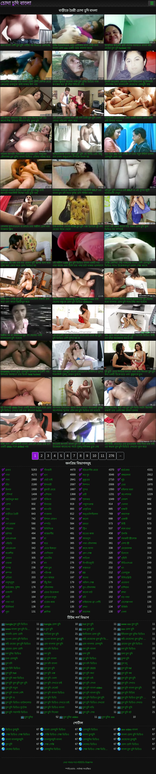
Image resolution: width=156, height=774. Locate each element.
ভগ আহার (49, 577)
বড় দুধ (86, 474)
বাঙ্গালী (8, 592)
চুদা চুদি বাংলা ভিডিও (54, 692)
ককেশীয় (9, 553)
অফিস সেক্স (88, 582)
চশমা (123, 592)
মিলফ (8, 489)
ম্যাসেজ (86, 611)
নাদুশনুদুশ (9, 582)
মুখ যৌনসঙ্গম (89, 587)
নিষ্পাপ (86, 484)
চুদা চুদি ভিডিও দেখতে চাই (56, 702)
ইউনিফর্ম (9, 606)
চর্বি (84, 597)
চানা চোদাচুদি (11, 658)
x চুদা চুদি (48, 629)
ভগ (46, 474)
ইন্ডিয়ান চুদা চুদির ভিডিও (133, 634)
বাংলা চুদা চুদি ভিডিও (131, 749)
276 (111, 456)
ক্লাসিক (47, 611)
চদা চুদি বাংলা (89, 648)
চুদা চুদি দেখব (89, 682)
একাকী (124, 518)
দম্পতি (47, 523)
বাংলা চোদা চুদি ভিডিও (132, 734)
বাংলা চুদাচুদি (89, 734)
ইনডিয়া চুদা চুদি (51, 634)
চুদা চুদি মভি (88, 707)
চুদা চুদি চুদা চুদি (128, 678)
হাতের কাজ (88, 533)
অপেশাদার (126, 494)
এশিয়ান (47, 494)
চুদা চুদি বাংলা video (92, 687)
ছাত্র (46, 543)
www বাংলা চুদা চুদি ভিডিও (18, 629)
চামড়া (85, 523)
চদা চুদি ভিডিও (128, 648)
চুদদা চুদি (125, 658)
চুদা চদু (124, 663)
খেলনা (124, 504)
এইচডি (8, 543)
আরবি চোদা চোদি (14, 634)
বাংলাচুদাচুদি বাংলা (53, 739)
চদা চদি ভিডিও (51, 648)
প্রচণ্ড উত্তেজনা (51, 592)
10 (94, 456)
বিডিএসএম (126, 562)
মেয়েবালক (126, 548)
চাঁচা (7, 484)
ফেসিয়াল (48, 553)
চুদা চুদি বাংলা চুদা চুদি (131, 687)
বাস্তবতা (86, 567)
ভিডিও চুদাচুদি (12, 729)
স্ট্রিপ (85, 528)
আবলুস (86, 538)
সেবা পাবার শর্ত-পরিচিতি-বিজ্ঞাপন (78, 762)
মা (45, 538)
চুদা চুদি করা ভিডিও (14, 678)
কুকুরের (86, 479)
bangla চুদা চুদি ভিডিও (16, 624)
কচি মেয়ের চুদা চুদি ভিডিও (18, 643)
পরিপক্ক (47, 572)
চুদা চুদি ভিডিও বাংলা (54, 707)
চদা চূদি (47, 653)
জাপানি (47, 509)
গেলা (123, 611)
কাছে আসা (88, 548)
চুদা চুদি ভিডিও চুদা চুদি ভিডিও (134, 697)
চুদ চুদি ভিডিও (89, 658)
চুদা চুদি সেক (88, 712)
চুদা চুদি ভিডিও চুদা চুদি (93, 697)
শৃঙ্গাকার (86, 499)
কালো (85, 518)
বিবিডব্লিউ (126, 577)
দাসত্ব (8, 567)
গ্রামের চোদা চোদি (14, 648)
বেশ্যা (8, 504)
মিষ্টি (123, 523)
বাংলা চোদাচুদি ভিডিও (54, 729)
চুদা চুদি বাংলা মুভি (91, 692)
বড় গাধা (125, 597)
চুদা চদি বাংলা (50, 663)
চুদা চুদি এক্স (49, 673)
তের (123, 484)
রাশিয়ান (125, 587)
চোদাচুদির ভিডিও (91, 739)
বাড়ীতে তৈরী (11, 514)
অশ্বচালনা (125, 474)
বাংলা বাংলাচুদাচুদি (14, 739)
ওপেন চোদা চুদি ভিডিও (16, 638)
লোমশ (124, 499)
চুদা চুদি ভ (10, 697)
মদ (45, 562)
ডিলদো (124, 553)
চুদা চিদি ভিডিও (12, 668)
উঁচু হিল (47, 582)
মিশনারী (48, 484)
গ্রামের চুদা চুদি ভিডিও (131, 643)
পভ (7, 518)
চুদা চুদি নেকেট (51, 687)
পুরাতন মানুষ (50, 597)
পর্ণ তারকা (10, 523)
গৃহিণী (124, 558)
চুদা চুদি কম (126, 673)
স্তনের (85, 577)
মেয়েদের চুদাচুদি (128, 739)
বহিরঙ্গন (9, 528)
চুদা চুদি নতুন (11, 687)
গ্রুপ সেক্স (87, 553)
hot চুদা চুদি (88, 624)
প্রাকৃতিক (87, 509)
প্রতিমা (8, 577)
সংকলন (48, 514)
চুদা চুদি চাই (88, 678)
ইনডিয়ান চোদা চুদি (91, 634)
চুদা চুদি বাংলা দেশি (14, 692)
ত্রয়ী (85, 494)
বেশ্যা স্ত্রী (125, 543)
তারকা (8, 562)
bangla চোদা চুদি (52, 624)
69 (84, 572)
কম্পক (8, 572)
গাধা (7, 474)
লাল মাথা (125, 528)
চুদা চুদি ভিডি (50, 697)
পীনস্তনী (48, 470)
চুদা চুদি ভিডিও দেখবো (93, 702)
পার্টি (7, 597)
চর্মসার (8, 533)
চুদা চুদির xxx (108, 717)
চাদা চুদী (86, 653)
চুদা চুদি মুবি (126, 707)
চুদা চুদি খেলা (50, 678)
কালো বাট (87, 592)
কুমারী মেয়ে (49, 489)
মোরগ (8, 558)
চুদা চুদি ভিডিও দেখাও (131, 702)
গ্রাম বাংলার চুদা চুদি (53, 643)
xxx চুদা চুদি (88, 629)
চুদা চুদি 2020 (89, 668)
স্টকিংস (47, 499)
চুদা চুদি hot (10, 673)
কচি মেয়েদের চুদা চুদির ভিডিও (134, 638)
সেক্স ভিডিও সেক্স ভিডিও (17, 734)
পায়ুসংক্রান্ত (88, 504)
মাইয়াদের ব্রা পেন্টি (92, 602)
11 (102, 456)
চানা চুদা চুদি (127, 653)
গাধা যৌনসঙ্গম (90, 543)
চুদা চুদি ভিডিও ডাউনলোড (18, 702)
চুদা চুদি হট (126, 712)
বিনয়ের (47, 504)
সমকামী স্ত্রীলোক (128, 538)
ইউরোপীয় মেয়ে (90, 470)
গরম (7, 509)
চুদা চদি (8, 663)
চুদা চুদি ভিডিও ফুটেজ (16, 707)
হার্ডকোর (125, 470)
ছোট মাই (48, 479)
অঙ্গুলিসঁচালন (90, 514)
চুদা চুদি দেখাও (128, 682)
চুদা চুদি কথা (88, 673)
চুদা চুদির (29, 717)
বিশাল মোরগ (50, 518)
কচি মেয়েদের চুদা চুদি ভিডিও (96, 638)
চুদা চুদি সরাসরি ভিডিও (16, 712)
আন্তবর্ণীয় (48, 533)
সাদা (7, 479)
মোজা (47, 606)
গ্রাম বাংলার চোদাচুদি (93, 643)
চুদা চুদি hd (126, 668)
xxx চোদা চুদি (127, 629)
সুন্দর (85, 489)
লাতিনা (86, 558)
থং (122, 567)
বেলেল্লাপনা (127, 602)
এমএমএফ (10, 548)
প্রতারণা (125, 582)
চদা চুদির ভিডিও (13, 653)
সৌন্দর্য (8, 494)
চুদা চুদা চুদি (49, 668)
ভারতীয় (48, 558)
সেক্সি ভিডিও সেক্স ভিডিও (56, 734)
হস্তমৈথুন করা (11, 499)
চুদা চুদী (8, 744)
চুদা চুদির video (70, 717)
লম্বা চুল (48, 567)
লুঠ (122, 479)
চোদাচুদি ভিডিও (90, 729)
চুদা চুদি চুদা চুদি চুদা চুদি (16, 682)
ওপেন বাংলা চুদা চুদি (54, 638)
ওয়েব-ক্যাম (49, 602)
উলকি (124, 533)
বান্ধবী (124, 509)
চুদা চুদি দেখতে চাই (53, 682)
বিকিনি (124, 606)
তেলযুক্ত (125, 572)
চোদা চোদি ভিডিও (130, 744)
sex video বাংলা (129, 729)
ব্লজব (8, 470)
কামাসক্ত (125, 514)
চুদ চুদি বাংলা (50, 658)
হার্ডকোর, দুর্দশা (12, 587)
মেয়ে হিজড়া (50, 548)
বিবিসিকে (48, 528)
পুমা (7, 611)
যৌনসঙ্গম (48, 587)
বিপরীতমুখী (88, 562)
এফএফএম (10, 538)
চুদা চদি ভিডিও (90, 663)
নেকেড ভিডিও (90, 744)
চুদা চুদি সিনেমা (51, 712)
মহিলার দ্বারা (127, 489)
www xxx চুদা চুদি (129, 624)
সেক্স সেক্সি (49, 744)
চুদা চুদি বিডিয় (128, 692)
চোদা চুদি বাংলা (15, 3)
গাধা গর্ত (9, 602)
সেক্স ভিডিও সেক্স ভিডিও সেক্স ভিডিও (96, 749)
